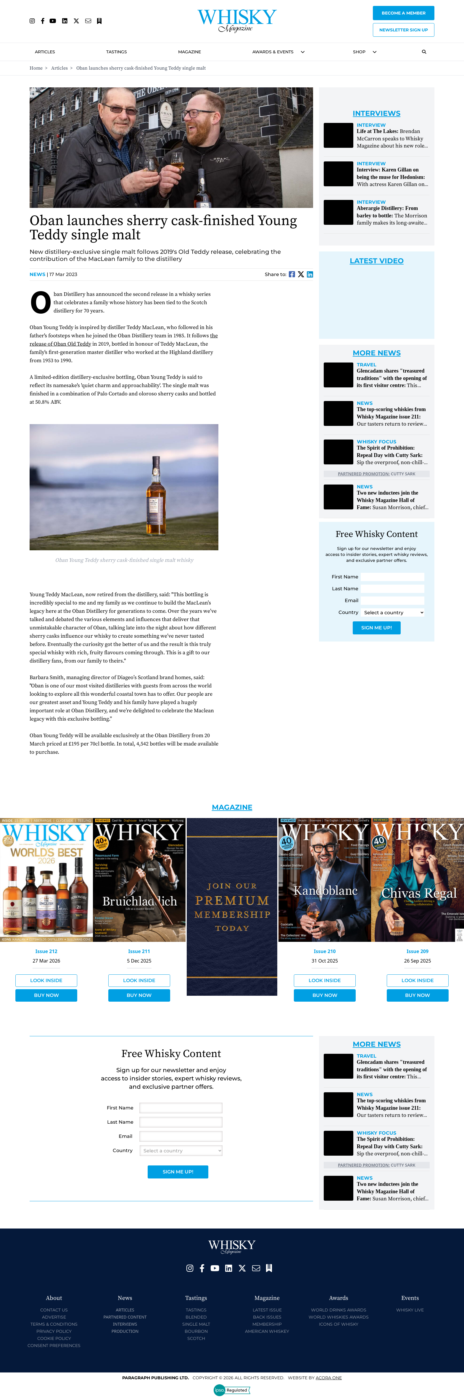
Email (351, 600)
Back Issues (267, 1317)
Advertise (54, 1317)
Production (125, 1331)
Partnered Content (124, 1317)
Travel (366, 365)
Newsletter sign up (403, 30)
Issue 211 (139, 951)
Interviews (125, 1324)
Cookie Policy (54, 1338)
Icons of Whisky (338, 1324)
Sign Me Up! (376, 628)
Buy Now (46, 995)
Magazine (189, 51)
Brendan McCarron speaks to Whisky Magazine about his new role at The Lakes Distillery (390, 142)
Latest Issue (267, 1310)
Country (348, 612)
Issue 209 (417, 951)
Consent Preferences (54, 1345)
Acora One (329, 1377)
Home (36, 68)
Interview (371, 125)
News (39, 274)
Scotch (196, 1338)
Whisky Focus (376, 442)
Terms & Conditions (54, 1324)
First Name (345, 577)
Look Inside (46, 980)
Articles (45, 51)
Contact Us (54, 1310)
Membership (267, 1324)
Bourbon (196, 1331)
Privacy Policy (54, 1331)
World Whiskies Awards (339, 1317)
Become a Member (404, 13)
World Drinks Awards (338, 1310)
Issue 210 (325, 951)
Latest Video (377, 260)
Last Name (345, 588)
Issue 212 (46, 951)
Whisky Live (410, 1310)
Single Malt (196, 1324)
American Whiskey (267, 1331)
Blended (196, 1317)
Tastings (116, 51)
